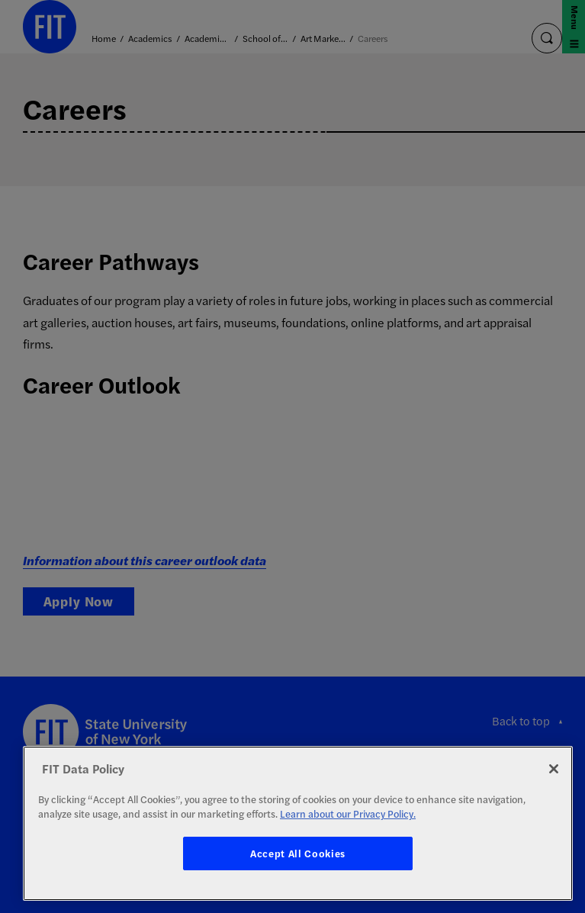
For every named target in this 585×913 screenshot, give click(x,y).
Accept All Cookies (298, 853)
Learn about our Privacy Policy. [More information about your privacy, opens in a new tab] (348, 813)
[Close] (554, 769)
